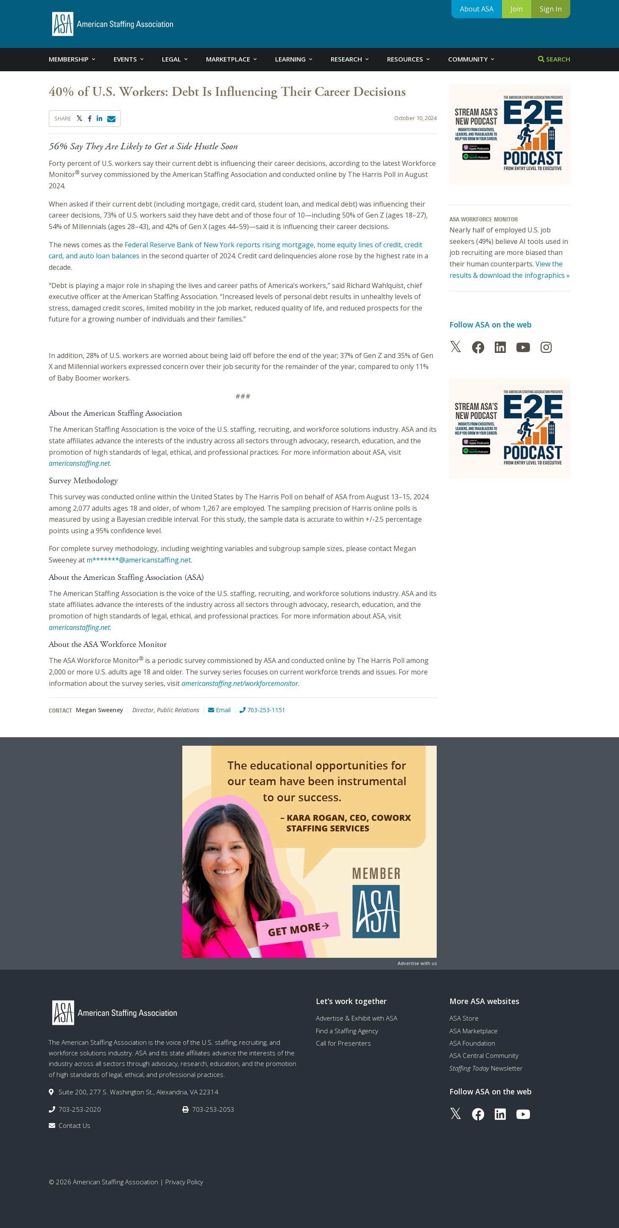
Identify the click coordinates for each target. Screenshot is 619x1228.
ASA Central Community (484, 1055)
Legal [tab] (175, 59)
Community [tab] (472, 59)
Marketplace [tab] (232, 59)
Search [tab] (554, 59)
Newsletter (486, 1068)
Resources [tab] (409, 59)
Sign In (551, 9)
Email (219, 710)
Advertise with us (417, 963)
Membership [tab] (73, 59)
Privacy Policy (184, 1182)
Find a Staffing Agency (347, 1031)
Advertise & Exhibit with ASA (356, 1018)
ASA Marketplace (473, 1031)
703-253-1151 (262, 710)
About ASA (477, 9)
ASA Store (464, 1018)
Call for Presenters (343, 1043)
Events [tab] (129, 59)
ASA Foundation (472, 1043)
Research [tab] (350, 59)
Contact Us (74, 1125)
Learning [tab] (294, 59)
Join (516, 9)
